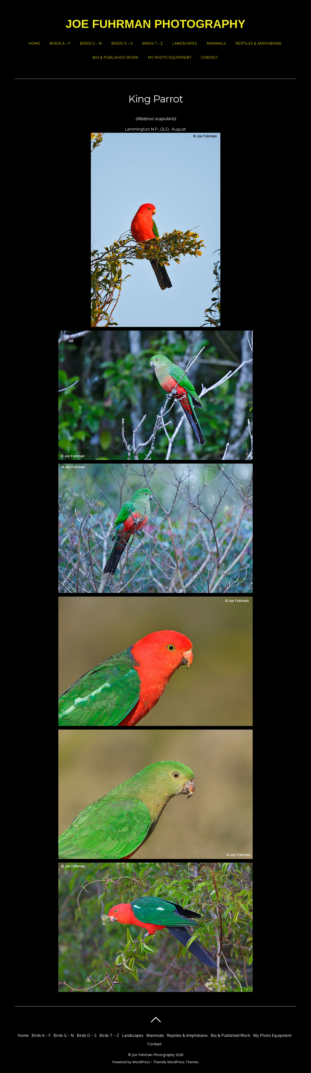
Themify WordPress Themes (176, 1062)
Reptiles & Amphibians (258, 43)
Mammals (216, 43)
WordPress (141, 1062)
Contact (209, 57)
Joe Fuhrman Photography (153, 1054)
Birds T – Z (152, 43)
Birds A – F (60, 43)
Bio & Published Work (115, 57)
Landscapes (184, 43)
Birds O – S (122, 43)
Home (34, 43)
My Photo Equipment (169, 57)
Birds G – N (91, 43)
